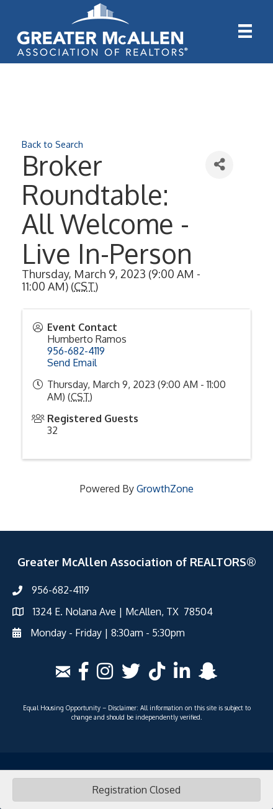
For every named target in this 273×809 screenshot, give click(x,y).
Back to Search (52, 144)
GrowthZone (165, 488)
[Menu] (245, 31)
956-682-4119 (76, 351)
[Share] (219, 165)
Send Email (72, 362)
